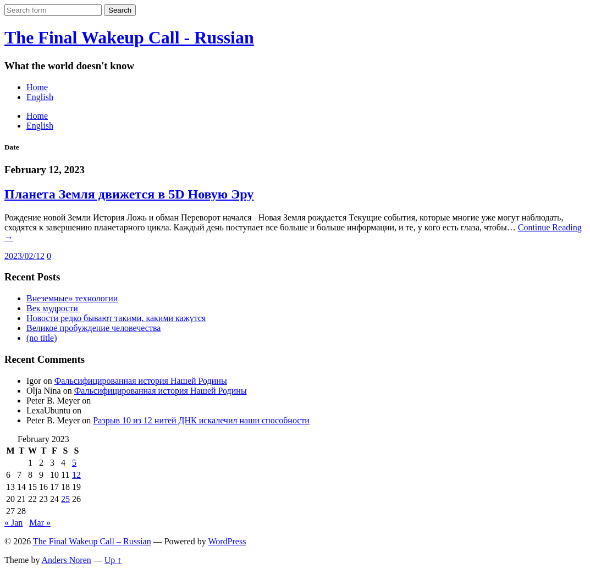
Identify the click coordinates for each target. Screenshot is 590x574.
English (39, 97)
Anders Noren (66, 560)
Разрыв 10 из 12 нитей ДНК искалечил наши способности (201, 420)
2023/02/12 (24, 256)
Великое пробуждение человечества (93, 328)
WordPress (227, 541)
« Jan (13, 522)
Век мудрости (53, 308)
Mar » (40, 522)
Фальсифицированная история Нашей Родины (140, 380)
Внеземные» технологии (72, 298)
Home (37, 87)
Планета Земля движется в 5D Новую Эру (128, 194)
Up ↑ (113, 560)
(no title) (41, 338)
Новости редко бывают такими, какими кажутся (116, 318)
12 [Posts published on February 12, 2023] (76, 474)
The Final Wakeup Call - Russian (129, 37)
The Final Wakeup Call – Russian (92, 541)
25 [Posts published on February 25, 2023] (65, 499)
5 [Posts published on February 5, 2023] (74, 462)
